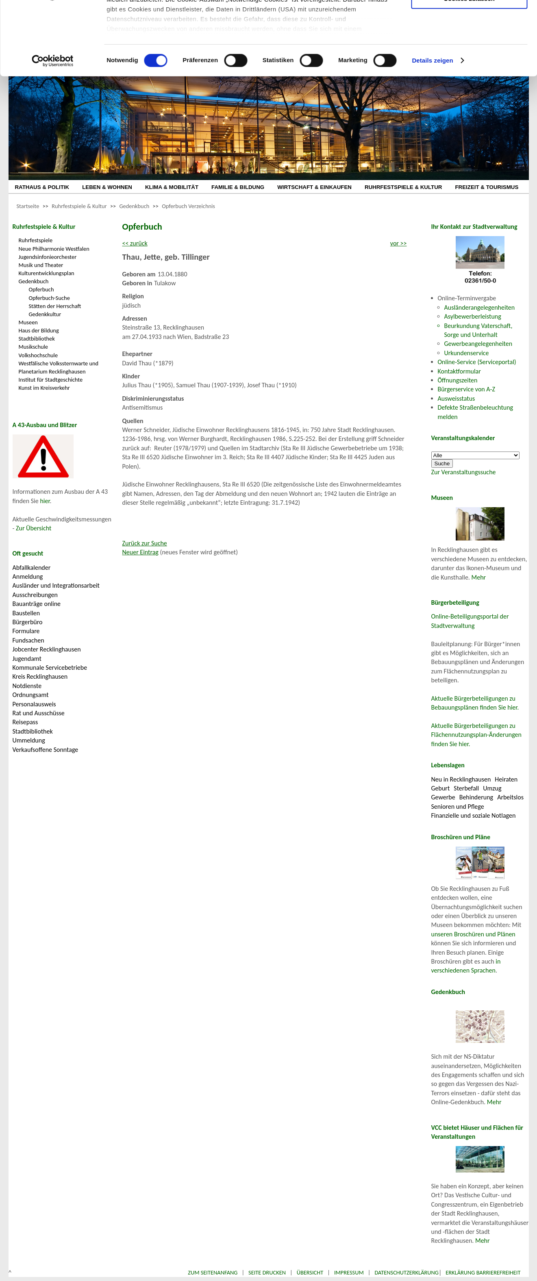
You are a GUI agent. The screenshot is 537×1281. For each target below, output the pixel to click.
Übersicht (310, 1272)
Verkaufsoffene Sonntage (45, 749)
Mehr (479, 577)
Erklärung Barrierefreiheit (483, 1272)
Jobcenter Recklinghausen (47, 649)
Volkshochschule (38, 355)
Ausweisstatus (456, 398)
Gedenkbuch (134, 206)
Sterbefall (466, 788)
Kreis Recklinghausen (40, 676)
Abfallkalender (32, 567)
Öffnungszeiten (458, 380)
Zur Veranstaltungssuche (463, 472)
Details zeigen (432, 129)
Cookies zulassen (469, 67)
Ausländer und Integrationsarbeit (56, 585)
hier (45, 501)
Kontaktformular (459, 371)
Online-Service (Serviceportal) (477, 362)
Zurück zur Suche (144, 543)
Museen (28, 322)
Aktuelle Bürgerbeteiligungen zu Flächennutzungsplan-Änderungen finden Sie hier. (476, 735)
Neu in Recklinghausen (461, 779)
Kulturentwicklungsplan (46, 273)
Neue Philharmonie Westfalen (54, 248)
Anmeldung (28, 576)
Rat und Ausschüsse (39, 713)
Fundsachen (28, 640)
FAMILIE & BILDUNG (237, 187)
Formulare (26, 631)
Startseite (28, 206)
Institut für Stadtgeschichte (51, 379)
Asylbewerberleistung (472, 316)
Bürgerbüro (28, 622)
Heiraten (506, 779)
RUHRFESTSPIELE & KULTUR (403, 187)
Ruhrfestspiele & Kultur (79, 206)
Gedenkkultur (45, 314)
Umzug (492, 788)
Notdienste (27, 686)
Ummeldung (29, 740)
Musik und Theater (41, 265)
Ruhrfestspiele (36, 240)
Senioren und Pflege (457, 806)
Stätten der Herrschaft (55, 306)
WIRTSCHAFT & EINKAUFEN (314, 187)
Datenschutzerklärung (406, 1272)
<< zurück (135, 243)
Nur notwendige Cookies (469, 23)
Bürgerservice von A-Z (466, 389)
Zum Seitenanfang (212, 1272)
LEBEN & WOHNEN (107, 187)
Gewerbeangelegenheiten (478, 343)
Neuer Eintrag (140, 552)
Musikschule (33, 346)
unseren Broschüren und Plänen (473, 934)
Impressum (349, 1272)
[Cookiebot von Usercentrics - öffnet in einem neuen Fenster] (52, 130)
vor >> (398, 243)
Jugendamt (27, 658)
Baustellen (26, 613)
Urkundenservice (466, 353)
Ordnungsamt (31, 695)
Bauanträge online (37, 604)
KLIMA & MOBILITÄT (171, 187)
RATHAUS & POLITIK (42, 187)
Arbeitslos (510, 797)
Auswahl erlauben (469, 46)
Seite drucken (267, 1272)
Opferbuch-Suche (49, 298)
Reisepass (25, 722)
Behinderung (476, 797)
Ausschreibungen (35, 595)
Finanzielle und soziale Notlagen (473, 815)
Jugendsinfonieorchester (48, 257)
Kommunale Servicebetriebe (50, 667)
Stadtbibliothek (37, 338)
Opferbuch (41, 289)
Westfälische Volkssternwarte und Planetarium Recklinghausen (59, 367)
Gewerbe (443, 797)
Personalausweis (34, 704)
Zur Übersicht (33, 528)
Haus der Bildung (39, 330)
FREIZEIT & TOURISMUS (486, 187)
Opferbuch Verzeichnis (188, 206)
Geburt (440, 788)
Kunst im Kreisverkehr (44, 387)
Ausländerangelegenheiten (479, 307)
